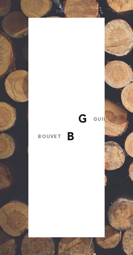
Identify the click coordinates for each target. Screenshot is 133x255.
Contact (66, 11)
